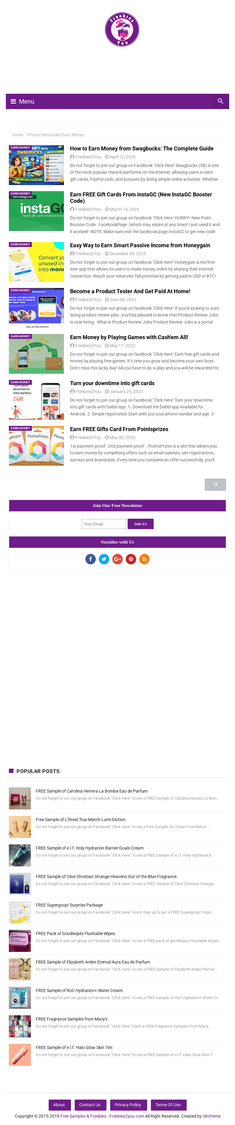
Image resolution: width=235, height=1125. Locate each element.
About (59, 1104)
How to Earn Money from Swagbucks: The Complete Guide (142, 148)
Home (17, 134)
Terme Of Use (168, 1104)
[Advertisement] (120, 73)
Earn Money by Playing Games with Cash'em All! (129, 337)
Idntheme (212, 1116)
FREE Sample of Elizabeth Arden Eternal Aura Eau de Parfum (93, 962)
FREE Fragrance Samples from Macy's (71, 1019)
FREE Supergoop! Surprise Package (69, 905)
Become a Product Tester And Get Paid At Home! (130, 291)
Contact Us (89, 1104)
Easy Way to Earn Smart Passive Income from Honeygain (140, 245)
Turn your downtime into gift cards (112, 383)
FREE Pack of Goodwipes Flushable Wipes (75, 933)
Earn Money (20, 147)
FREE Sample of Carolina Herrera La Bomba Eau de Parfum (91, 791)
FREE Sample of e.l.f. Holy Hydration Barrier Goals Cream (90, 848)
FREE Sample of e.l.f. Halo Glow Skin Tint (74, 1047)
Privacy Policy (128, 1104)
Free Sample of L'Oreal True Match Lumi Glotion (80, 819)
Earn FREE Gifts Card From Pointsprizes (119, 429)
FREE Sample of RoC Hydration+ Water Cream (79, 990)
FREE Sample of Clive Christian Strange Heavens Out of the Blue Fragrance (106, 876)
